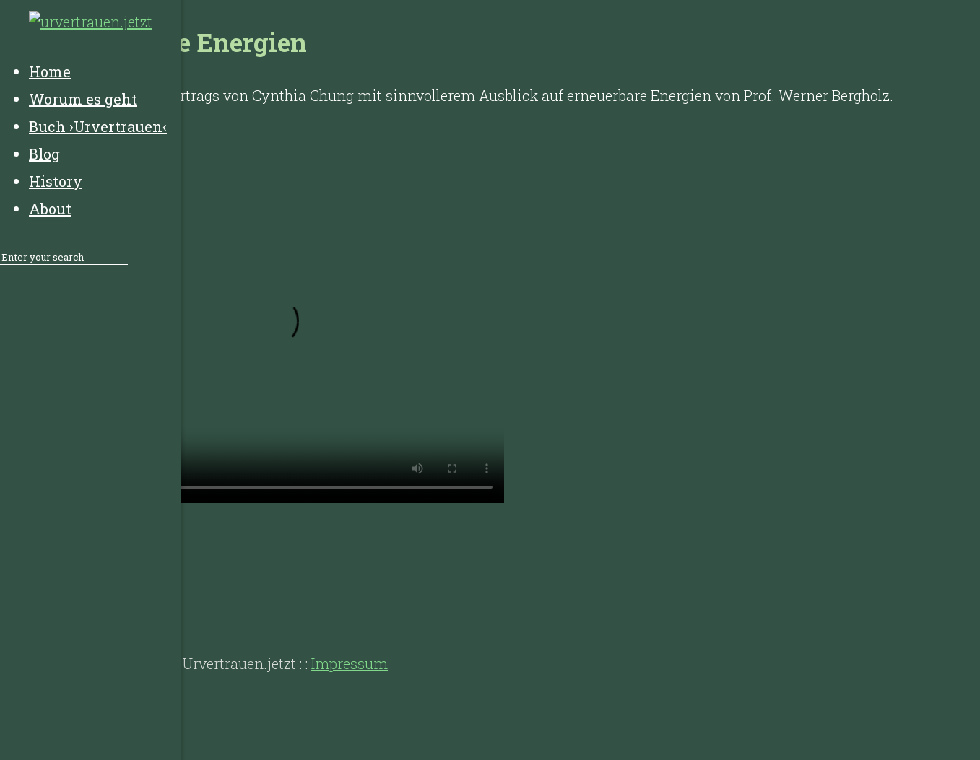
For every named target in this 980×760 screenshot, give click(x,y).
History (144, 605)
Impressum (349, 663)
